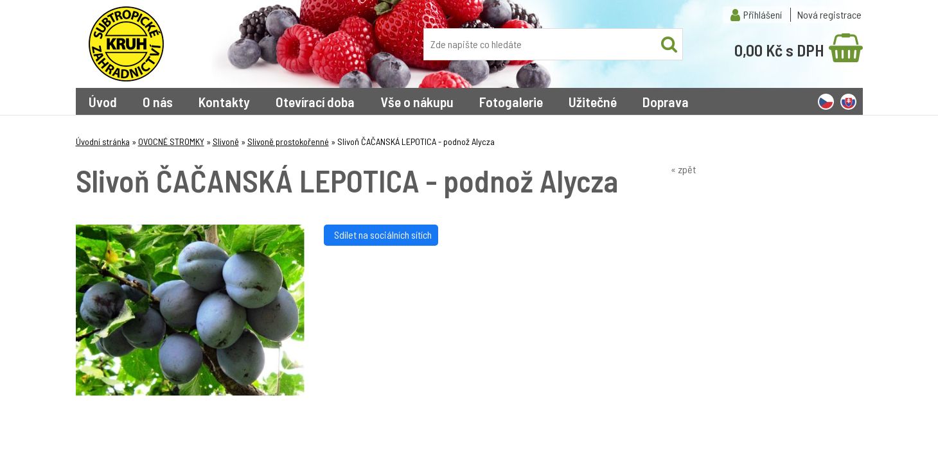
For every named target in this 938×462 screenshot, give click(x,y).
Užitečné (593, 101)
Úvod (103, 101)
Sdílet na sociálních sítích (381, 234)
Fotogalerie (511, 101)
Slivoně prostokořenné (288, 141)
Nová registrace (829, 14)
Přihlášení (762, 14)
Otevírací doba (315, 101)
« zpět (683, 169)
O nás (158, 101)
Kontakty (224, 101)
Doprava (665, 101)
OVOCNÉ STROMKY (171, 141)
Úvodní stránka (103, 141)
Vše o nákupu (417, 101)
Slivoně (226, 141)
